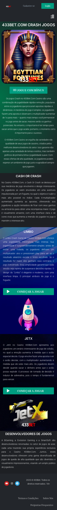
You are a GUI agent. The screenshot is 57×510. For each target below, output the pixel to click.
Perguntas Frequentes (41, 505)
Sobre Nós (48, 498)
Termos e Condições (28, 498)
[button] (52, 16)
